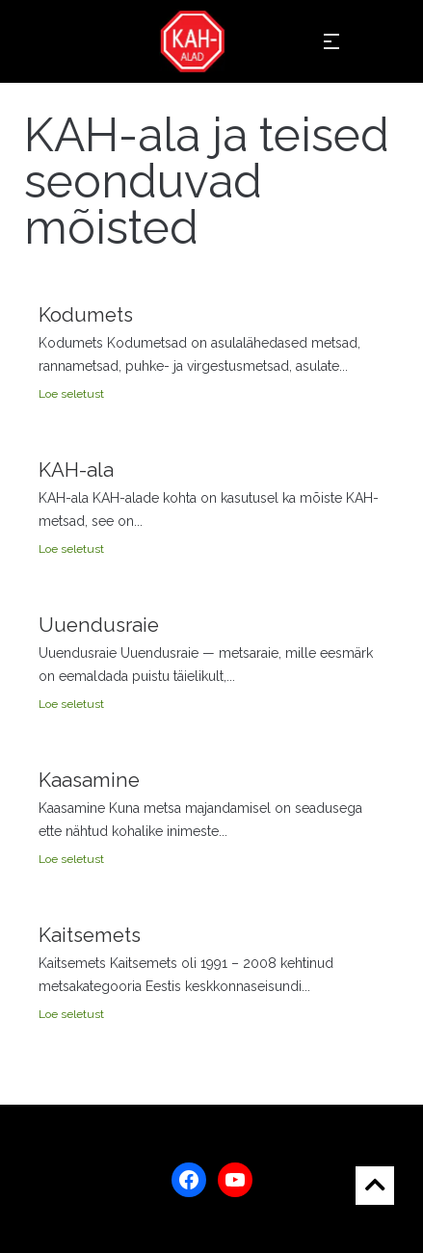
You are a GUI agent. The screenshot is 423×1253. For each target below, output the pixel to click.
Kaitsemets (90, 935)
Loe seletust (71, 394)
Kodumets (86, 314)
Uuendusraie (99, 625)
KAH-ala (76, 470)
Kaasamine (89, 780)
